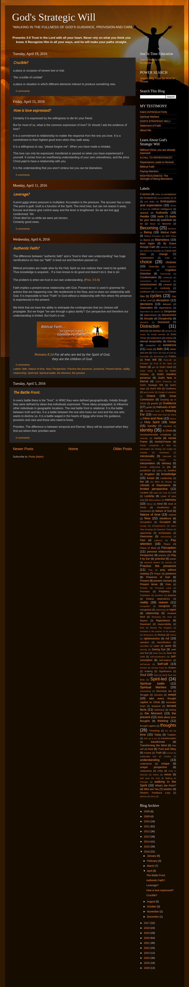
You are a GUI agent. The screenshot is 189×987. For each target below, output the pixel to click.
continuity (165, 288)
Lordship (149, 496)
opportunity (145, 533)
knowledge (168, 474)
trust (150, 749)
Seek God (158, 653)
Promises (145, 591)
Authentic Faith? (26, 248)
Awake (144, 216)
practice (168, 562)
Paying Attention (149, 171)
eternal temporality (151, 341)
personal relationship (159, 551)
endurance (155, 338)
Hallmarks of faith (166, 407)
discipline (144, 322)
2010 (147, 821)
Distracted (163, 322)
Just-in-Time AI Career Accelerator (153, 61)
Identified (167, 426)
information (145, 449)
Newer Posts (23, 449)
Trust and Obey (167, 749)
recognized (145, 609)
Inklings (158, 449)
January (152, 855)
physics (162, 555)
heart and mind (160, 415)
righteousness (152, 638)
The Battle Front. (26, 392)
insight (169, 449)
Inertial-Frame (163, 441)
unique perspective (153, 767)
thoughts (168, 725)
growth (154, 403)
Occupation (146, 522)
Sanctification (164, 642)
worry (152, 796)
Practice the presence (79, 368)
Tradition (171, 734)
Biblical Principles (152, 236)
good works (149, 392)
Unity (160, 770)
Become (166, 223)
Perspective (59, 368)
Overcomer (146, 536)
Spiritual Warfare (149, 116)
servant (143, 668)
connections (145, 281)
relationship (19, 373)
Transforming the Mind (153, 745)
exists (149, 349)
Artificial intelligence (161, 209)
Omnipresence (158, 526)
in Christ (167, 430)
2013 (147, 836)
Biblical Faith (147, 166)
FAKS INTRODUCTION (153, 112)
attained (144, 212)
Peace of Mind (148, 548)
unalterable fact (148, 756)
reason (163, 602)
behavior (172, 229)
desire (157, 312)
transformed (158, 741)
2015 (147, 846)
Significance (165, 671)
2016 (147, 851)
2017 (147, 923)
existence (169, 345)
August (151, 901)
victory (156, 775)
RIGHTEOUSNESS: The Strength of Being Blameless (156, 177)
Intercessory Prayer (152, 460)
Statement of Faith (150, 125)
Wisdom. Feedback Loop (155, 792)
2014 (147, 841)
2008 (147, 811)
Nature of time (36, 368)
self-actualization (158, 657)
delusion (167, 304)
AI (175, 197)
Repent (144, 620)
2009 (147, 816)
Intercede (167, 456)
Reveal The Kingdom (161, 628)
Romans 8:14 (44, 354)
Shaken (172, 667)
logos (155, 493)
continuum (145, 291)
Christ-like (154, 266)
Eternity (171, 341)
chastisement (147, 257)
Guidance (169, 403)
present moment (162, 580)
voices (167, 774)
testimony (159, 709)
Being (148, 232)
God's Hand (166, 367)
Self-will (162, 664)
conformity (167, 277)
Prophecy (164, 591)
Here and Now (153, 418)
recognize (164, 606)
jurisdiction (145, 470)
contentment (145, 288)
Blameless (162, 239)
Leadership (166, 478)
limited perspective (154, 489)
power (173, 558)
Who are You (151, 789)
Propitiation (145, 595)
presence (99, 368)
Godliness (171, 388)
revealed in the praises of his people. (158, 631)
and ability (149, 202)
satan (156, 646)
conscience (165, 281)
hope (172, 422)
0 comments (23, 91)
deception (163, 300)
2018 (147, 928)
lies (142, 481)
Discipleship (165, 318)
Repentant (145, 624)
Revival (161, 634)
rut (167, 638)
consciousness (148, 284)
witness (143, 796)
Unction (167, 756)
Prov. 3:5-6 (92, 279)
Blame (146, 240)
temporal (155, 706)
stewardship (145, 691)
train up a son (150, 738)
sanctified (144, 646)
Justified (172, 470)
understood (146, 763)
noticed (172, 514)
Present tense (113, 368)
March (151, 865)
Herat (173, 415)
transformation (168, 738)
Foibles (172, 356)
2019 (147, 933)
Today (157, 734)
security (143, 649)
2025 (147, 962)
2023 (147, 952)
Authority (162, 212)
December (153, 916)
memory (170, 499)
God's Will (155, 388)
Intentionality (147, 456)
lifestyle (168, 482)
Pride (168, 584)
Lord (173, 492)
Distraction (150, 326)
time (143, 734)
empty (143, 334)
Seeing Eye (159, 649)
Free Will (150, 359)
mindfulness (163, 507)
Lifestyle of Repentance (155, 485)
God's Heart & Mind (151, 371)
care (174, 247)
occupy (143, 526)
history (173, 419)
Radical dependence (158, 598)
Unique (165, 763)
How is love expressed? (32, 110)
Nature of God (163, 510)
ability (157, 194)
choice (146, 261)
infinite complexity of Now (155, 445)
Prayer (157, 573)
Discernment (169, 315)
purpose (172, 595)
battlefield (166, 220)
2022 (147, 947)
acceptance (170, 194)
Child (167, 258)
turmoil (169, 753)
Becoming (149, 228)
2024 (147, 957)
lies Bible (155, 482)
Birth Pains (171, 236)
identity (146, 430)
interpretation (147, 463)
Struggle (144, 694)
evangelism (151, 345)
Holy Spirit (152, 422)
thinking (163, 721)
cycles (155, 295)
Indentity (144, 438)
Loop (165, 493)
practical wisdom (152, 562)
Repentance (163, 620)
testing (172, 709)
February (152, 860)
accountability (164, 198)
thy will (168, 731)
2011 (147, 826)
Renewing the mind (162, 617)
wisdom (167, 789)
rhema (173, 635)
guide (149, 407)
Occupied (165, 522)
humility (152, 426)
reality (126, 368)
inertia (157, 438)
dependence (165, 307)
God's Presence (164, 381)
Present (144, 580)
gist (153, 367)
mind (160, 503)
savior (168, 645)
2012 (147, 831)
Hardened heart (152, 411)
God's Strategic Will (54, 17)
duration (157, 330)
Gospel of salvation (167, 392)
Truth (158, 752)
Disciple (148, 318)
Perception (168, 547)
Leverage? (21, 194)
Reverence (148, 635)
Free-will (168, 360)
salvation (144, 642)
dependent (145, 312)
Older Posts (122, 449)
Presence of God (158, 577)
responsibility (164, 624)
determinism (150, 315)
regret (172, 609)
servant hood (157, 668)
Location (144, 492)
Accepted (148, 197)
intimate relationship (150, 467)
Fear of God (167, 353)
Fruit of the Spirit (163, 363)
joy (168, 466)
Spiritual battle (47, 373)
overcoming (166, 537)
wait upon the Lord (150, 778)
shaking (149, 671)
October (152, 906)
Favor (155, 353)
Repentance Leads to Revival (157, 162)
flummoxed (159, 356)
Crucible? (20, 62)
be (141, 223)
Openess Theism (165, 529)
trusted (147, 752)
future (143, 366)
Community (165, 274)
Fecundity (144, 356)
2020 (147, 937)
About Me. (146, 130)
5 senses (145, 194)
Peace (167, 544)
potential (160, 558)
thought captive (148, 726)
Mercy (149, 504)
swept (172, 694)
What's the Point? (165, 785)
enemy (169, 338)
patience (158, 540)
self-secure (145, 664)
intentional (164, 452)
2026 (147, 967)
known (151, 478)
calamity (164, 247)
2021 (147, 942)
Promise (144, 588)
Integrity (143, 452)
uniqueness (146, 770)
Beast (152, 224)
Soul (143, 674)
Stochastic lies (164, 691)
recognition (145, 606)
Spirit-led (33, 373)
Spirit (156, 675)
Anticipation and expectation (158, 203)
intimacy (166, 463)
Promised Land (163, 588)
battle (161, 216)
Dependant (146, 307)
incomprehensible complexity (155, 434)
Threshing (154, 730)
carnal (146, 251)
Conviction (160, 292)
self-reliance (165, 660)
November (153, 911)
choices (171, 262)
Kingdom (150, 474)
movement (145, 511)
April (150, 870)
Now (48, 368)
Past (142, 540)
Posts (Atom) (36, 456)
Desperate (170, 311)
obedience (165, 518)
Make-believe (155, 500)
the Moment (64, 373)
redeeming (160, 610)
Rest (142, 628)
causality (157, 251)
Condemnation (148, 277)
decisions (146, 304)
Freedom (144, 363)
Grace (151, 396)
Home (73, 449)
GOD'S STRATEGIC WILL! (155, 121)
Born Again (147, 243)
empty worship (158, 334)
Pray (150, 570)
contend (167, 284)
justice (159, 470)
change (163, 254)
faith (24, 368)
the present (78, 373)
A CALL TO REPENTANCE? (156, 157)
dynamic (169, 331)
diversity (144, 330)
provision (159, 595)
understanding (150, 760)
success (158, 694)
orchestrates (164, 533)
